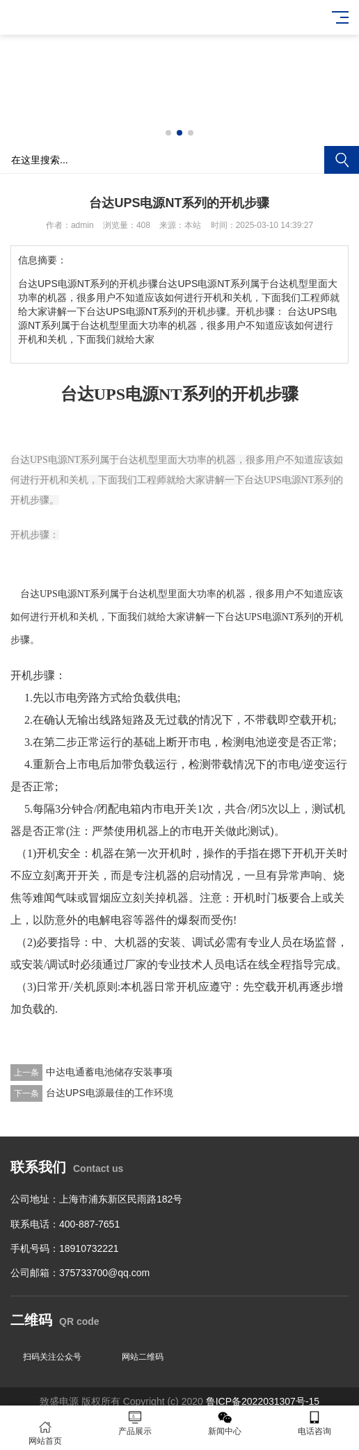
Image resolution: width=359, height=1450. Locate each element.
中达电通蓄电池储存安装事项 (109, 1071)
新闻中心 (224, 1423)
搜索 (341, 160)
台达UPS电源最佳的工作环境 (109, 1092)
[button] (168, 133)
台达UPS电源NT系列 (64, 594)
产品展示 (135, 1423)
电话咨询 (314, 1423)
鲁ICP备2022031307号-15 (262, 1401)
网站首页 (45, 1433)
